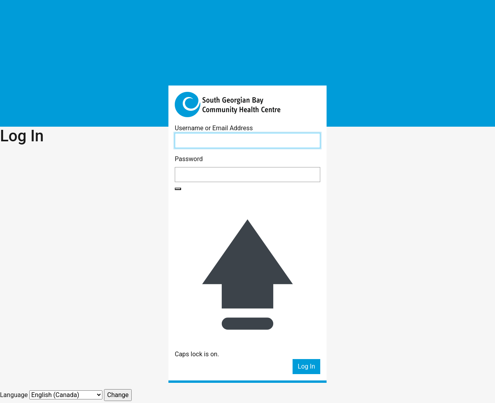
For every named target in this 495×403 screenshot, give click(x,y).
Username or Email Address (214, 128)
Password (189, 159)
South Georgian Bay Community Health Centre (247, 104)
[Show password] (178, 189)
